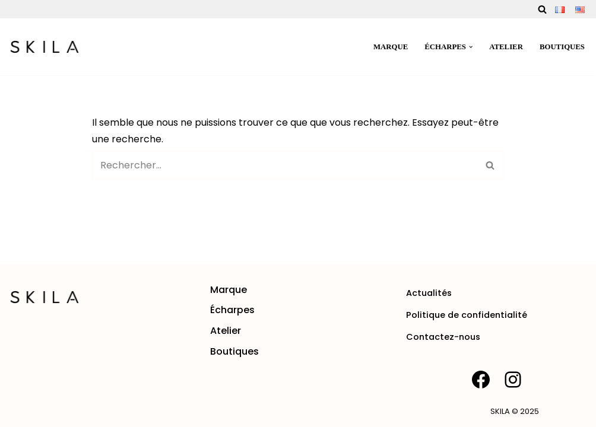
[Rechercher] (542, 9)
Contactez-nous (443, 337)
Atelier (506, 47)
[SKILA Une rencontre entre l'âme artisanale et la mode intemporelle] (44, 47)
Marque (390, 47)
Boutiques (562, 47)
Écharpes (232, 310)
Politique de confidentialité (466, 315)
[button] (471, 47)
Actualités (429, 293)
